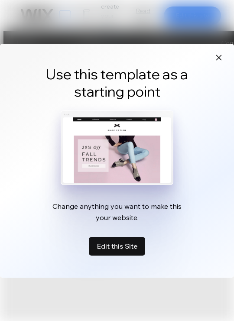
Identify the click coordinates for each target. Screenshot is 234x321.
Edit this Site (117, 246)
